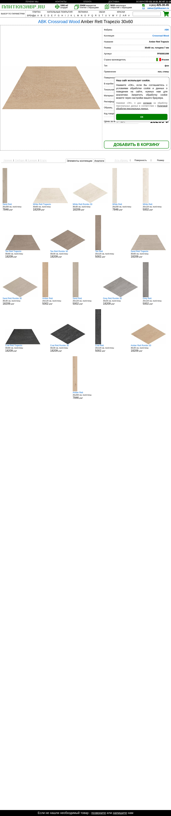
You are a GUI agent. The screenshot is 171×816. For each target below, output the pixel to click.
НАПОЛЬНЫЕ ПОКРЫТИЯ (60, 12)
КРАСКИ (121, 12)
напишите (120, 813)
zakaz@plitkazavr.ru (158, 8)
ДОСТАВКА (113, 2)
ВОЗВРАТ (141, 2)
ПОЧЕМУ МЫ (31, 2)
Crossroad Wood (161, 36)
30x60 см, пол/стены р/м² (50, 207)
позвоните (98, 813)
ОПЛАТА (87, 2)
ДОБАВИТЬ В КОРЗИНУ (136, 144)
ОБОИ (102, 12)
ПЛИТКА (36, 12)
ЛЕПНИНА (83, 12)
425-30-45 (159, 5)
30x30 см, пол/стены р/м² (90, 207)
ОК (141, 117)
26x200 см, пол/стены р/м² (15, 207)
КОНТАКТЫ (61, 2)
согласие (147, 103)
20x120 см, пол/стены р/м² (155, 207)
